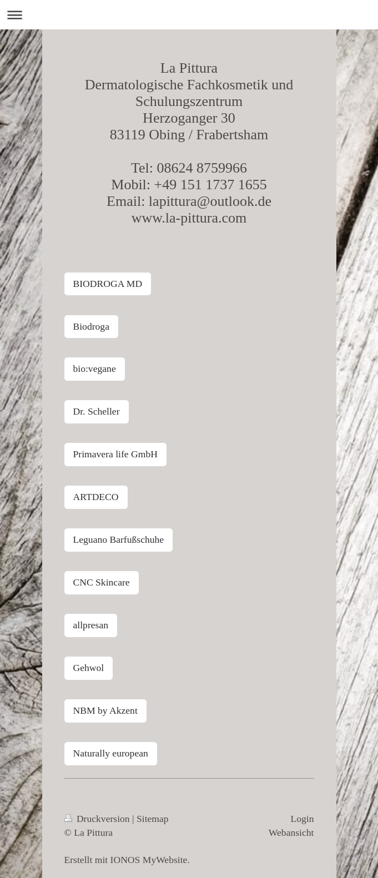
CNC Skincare (101, 582)
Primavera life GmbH (115, 454)
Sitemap (153, 818)
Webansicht (291, 832)
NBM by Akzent (105, 710)
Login (302, 818)
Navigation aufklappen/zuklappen (189, 15)
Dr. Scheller (96, 411)
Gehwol (88, 667)
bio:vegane (94, 368)
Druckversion (98, 818)
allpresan (91, 624)
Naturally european (110, 753)
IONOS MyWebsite (149, 859)
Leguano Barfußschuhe (118, 539)
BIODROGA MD (108, 283)
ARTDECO (96, 496)
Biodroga (91, 326)
